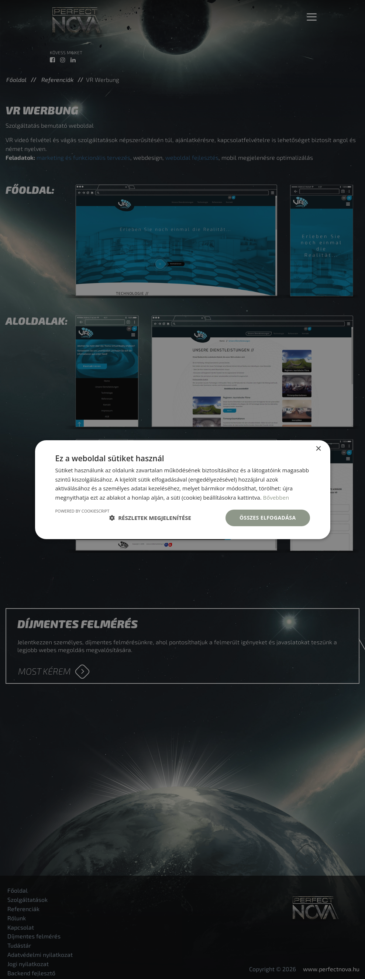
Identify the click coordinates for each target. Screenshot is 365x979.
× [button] (318, 448)
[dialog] (182, 489)
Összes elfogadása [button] (268, 517)
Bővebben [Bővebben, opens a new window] (276, 497)
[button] (150, 517)
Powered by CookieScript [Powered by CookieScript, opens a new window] (82, 511)
